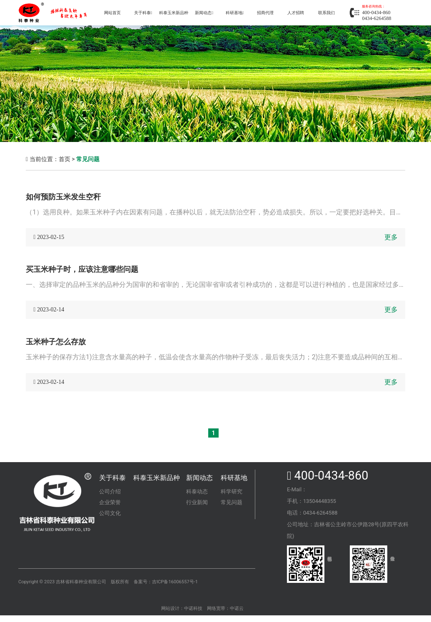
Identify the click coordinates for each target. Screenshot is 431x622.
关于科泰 (143, 12)
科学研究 (231, 491)
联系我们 (326, 12)
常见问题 (88, 159)
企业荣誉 (110, 502)
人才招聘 (295, 12)
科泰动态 (197, 491)
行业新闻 (197, 502)
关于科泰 (112, 478)
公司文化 (110, 513)
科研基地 (234, 478)
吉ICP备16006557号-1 (175, 582)
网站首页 (112, 12)
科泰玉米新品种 (173, 12)
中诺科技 (193, 608)
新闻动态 (204, 12)
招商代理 (265, 12)
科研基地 (235, 12)
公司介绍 (110, 491)
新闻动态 (199, 478)
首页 (64, 159)
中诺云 (237, 608)
